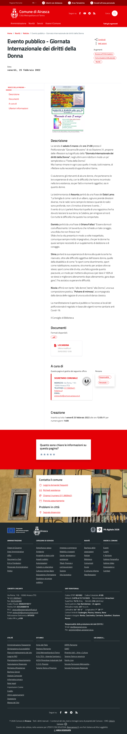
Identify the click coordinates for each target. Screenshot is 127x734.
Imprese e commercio (68, 547)
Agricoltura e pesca (43, 547)
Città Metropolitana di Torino (32, 15)
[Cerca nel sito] (115, 13)
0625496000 (16, 601)
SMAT (67, 648)
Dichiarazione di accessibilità (18, 648)
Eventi (105, 547)
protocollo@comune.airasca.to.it (67, 395)
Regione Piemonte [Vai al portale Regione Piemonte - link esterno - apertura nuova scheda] (15, 3)
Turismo (63, 570)
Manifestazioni (90, 574)
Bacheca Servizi (13, 671)
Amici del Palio (42, 644)
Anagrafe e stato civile (45, 555)
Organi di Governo (14, 547)
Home (9, 33)
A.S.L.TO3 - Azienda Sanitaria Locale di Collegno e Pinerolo (59, 656)
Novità (17, 33)
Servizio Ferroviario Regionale (76, 667)
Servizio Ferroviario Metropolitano (78, 664)
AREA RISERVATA (62, 730)
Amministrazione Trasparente (19, 644)
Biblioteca (88, 559)
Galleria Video (108, 563)
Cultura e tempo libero (45, 570)
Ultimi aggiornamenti (15, 694)
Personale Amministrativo (17, 566)
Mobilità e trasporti (67, 551)
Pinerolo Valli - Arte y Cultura (76, 652)
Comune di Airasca (34, 11)
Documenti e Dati (14, 559)
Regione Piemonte (43, 648)
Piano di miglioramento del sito (19, 652)
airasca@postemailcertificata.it (24, 609)
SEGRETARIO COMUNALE (66, 378)
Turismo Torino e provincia (75, 656)
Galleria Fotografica (111, 559)
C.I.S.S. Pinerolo (42, 664)
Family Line (69, 660)
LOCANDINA (63, 345)
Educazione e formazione (46, 574)
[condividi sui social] (100, 39)
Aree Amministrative (15, 551)
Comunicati (88, 563)
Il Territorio (107, 555)
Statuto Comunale (14, 675)
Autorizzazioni (41, 563)
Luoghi (106, 551)
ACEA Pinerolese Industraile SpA (49, 660)
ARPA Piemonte (71, 644)
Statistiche (11, 698)
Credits (10, 691)
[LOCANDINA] (55, 345)
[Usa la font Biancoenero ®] (52, 3)
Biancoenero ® (73, 727)
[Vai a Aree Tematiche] (76, 3)
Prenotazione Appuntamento (19, 660)
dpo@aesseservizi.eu (78, 626)
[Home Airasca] (30, 13)
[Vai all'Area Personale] (102, 3)
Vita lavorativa (65, 574)
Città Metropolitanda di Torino (48, 652)
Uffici (9, 555)
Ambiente (40, 551)
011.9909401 (16, 598)
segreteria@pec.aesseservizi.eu (81, 629)
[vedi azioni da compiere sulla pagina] (100, 43)
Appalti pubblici (42, 559)
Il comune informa (91, 570)
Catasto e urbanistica (44, 566)
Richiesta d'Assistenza (16, 667)
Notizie (26, 33)
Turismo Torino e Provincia (46, 667)
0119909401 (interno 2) (64, 389)
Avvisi (86, 566)
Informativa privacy (15, 679)
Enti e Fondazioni (14, 563)
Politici (9, 570)
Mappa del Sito (13, 702)
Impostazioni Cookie (15, 687)
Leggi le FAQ (12, 656)
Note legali (11, 683)
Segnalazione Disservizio (17, 664)
